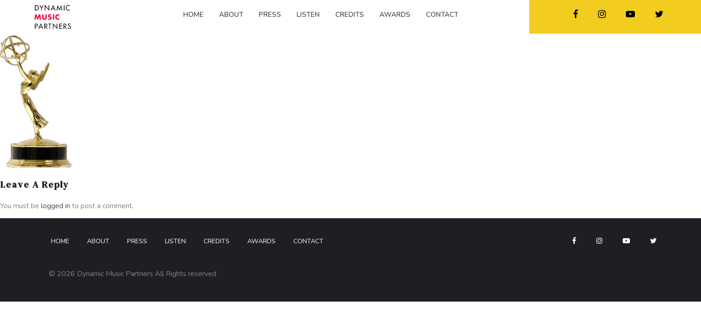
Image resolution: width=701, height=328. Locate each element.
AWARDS (394, 14)
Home (60, 241)
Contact (308, 241)
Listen (175, 241)
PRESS (270, 14)
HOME (193, 14)
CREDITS (349, 14)
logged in (55, 206)
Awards (261, 241)
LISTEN (308, 14)
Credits (217, 241)
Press (137, 241)
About (98, 241)
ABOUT (231, 14)
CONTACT (442, 14)
